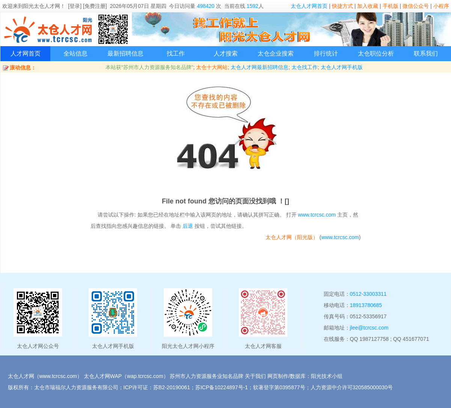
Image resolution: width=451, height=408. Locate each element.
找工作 (176, 53)
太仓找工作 (304, 67)
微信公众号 (416, 6)
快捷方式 (342, 6)
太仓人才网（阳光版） (291, 237)
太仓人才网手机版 (342, 67)
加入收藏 (367, 6)
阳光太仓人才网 (41, 6)
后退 (188, 226)
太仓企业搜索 (276, 53)
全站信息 (75, 53)
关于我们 (255, 376)
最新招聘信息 (125, 53)
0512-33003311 (368, 294)
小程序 (441, 6)
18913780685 (366, 305)
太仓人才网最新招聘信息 (259, 67)
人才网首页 (26, 53)
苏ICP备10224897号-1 (221, 387)
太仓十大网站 (212, 67)
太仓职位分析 (376, 53)
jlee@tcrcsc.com (369, 328)
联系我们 (426, 53)
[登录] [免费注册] (87, 6)
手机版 (390, 6)
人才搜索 (226, 53)
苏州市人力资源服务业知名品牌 (206, 376)
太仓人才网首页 (309, 6)
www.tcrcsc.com (317, 215)
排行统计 (326, 53)
